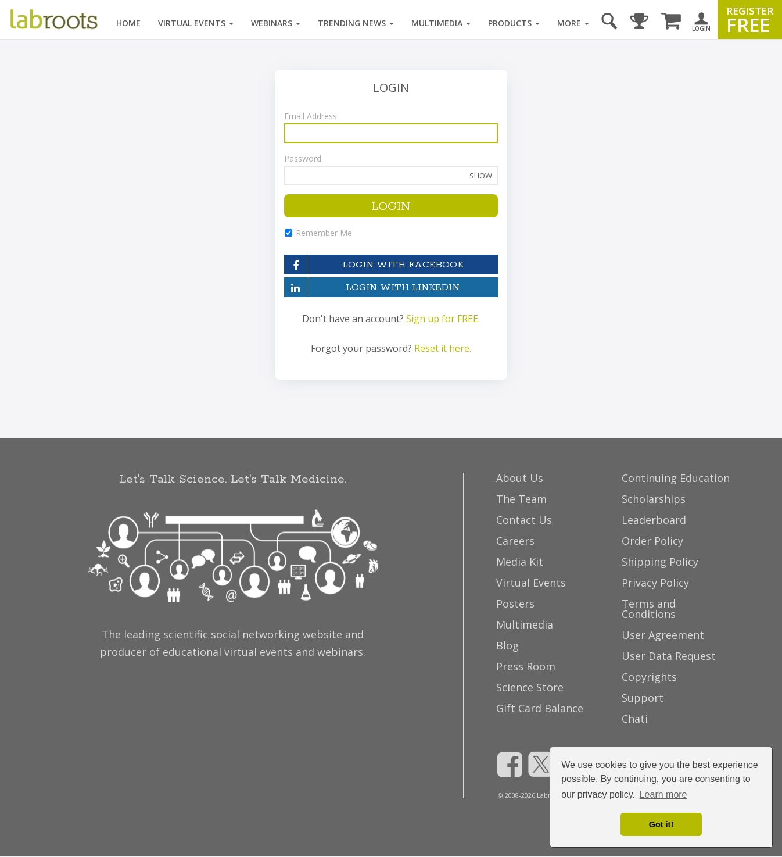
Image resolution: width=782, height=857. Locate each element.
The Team (521, 499)
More (573, 22)
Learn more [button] (663, 794)
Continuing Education (676, 478)
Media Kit (519, 561)
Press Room (525, 666)
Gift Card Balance (539, 708)
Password (302, 158)
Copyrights (649, 677)
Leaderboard (654, 520)
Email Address (310, 116)
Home (128, 22)
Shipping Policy (660, 561)
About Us (519, 478)
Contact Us (524, 520)
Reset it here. (442, 348)
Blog (507, 645)
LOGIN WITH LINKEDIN (372, 287)
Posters (515, 603)
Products (514, 22)
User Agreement (663, 635)
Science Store (530, 687)
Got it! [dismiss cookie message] (661, 824)
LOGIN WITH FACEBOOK (374, 264)
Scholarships (654, 499)
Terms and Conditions (649, 608)
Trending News (356, 22)
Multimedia (441, 22)
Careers (515, 540)
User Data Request (669, 656)
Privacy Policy (655, 582)
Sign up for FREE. (443, 318)
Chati (635, 718)
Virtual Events (196, 22)
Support (642, 697)
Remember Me (318, 232)
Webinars (275, 22)
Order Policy (652, 540)
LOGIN (391, 206)
